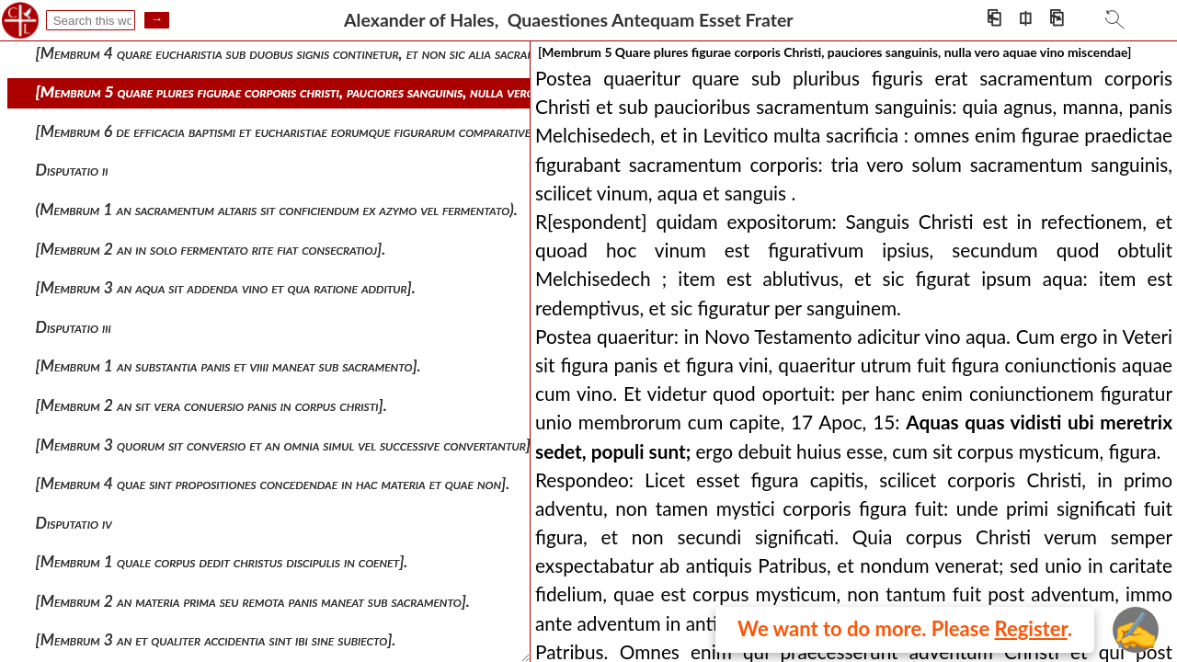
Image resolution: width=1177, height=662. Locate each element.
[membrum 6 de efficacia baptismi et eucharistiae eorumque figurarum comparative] (286, 131)
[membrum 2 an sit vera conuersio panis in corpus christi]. (211, 405)
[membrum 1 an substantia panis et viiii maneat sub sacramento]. (228, 365)
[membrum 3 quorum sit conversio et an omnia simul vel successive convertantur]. (285, 444)
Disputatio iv (74, 522)
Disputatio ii (72, 169)
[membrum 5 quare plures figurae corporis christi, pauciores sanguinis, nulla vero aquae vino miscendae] (354, 91)
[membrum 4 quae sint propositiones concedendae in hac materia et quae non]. (273, 483)
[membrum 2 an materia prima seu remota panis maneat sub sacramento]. (253, 601)
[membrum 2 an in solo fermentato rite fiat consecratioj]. (211, 248)
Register (1031, 628)
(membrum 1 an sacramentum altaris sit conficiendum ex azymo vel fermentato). (277, 209)
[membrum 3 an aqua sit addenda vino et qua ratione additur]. (226, 287)
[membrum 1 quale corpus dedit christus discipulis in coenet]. (222, 561)
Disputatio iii (73, 327)
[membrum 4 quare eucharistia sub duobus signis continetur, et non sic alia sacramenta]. (304, 53)
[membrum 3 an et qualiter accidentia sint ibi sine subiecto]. (216, 639)
